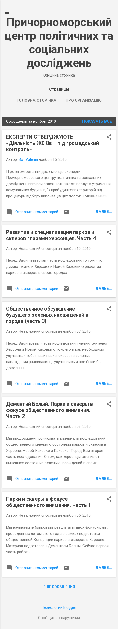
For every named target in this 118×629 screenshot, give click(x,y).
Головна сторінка (36, 100)
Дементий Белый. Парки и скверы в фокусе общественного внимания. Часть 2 (49, 410)
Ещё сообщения (59, 587)
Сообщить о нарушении (59, 617)
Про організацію (84, 100)
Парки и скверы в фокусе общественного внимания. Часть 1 (48, 502)
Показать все (97, 121)
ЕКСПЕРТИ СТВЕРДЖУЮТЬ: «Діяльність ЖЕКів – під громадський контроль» (52, 143)
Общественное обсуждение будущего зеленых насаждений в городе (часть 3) (47, 315)
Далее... (103, 211)
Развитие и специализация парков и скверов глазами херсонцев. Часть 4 (51, 235)
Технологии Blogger (59, 607)
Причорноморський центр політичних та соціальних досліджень (59, 42)
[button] (109, 137)
